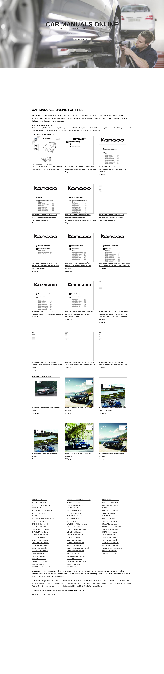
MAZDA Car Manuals (74, 594)
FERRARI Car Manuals (40, 604)
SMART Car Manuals (109, 557)
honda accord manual (81, 130)
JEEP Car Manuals (73, 548)
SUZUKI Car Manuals (109, 571)
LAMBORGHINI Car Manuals (77, 557)
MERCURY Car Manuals (75, 604)
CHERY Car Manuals (39, 562)
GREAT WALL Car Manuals (41, 631)
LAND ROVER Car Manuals (76, 567)
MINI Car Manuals (73, 608)
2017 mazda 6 (88, 128)
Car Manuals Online (82, 24)
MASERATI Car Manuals (75, 590)
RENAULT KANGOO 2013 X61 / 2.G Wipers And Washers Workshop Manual (112, 174)
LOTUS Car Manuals (74, 581)
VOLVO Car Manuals (109, 604)
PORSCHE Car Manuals (110, 525)
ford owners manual (50, 130)
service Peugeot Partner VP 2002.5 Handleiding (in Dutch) (71, 664)
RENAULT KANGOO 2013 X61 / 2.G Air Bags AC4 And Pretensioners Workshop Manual (79, 320)
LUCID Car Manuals (74, 585)
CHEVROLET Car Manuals (41, 567)
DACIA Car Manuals (38, 581)
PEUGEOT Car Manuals (75, 631)
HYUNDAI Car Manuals (75, 530)
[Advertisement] (82, 83)
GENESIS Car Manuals (40, 622)
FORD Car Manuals (38, 613)
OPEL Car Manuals (73, 627)
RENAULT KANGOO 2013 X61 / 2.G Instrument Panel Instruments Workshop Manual (45, 271)
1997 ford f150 (77, 128)
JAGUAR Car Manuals (74, 544)
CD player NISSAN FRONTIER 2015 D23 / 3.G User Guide (82, 661)
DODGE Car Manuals (39, 599)
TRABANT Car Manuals (110, 590)
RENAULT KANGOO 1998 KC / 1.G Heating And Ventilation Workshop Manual (47, 371)
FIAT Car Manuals (38, 608)
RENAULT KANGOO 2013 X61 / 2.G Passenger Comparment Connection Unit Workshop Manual (80, 223)
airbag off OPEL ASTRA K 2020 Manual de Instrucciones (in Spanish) (69, 658)
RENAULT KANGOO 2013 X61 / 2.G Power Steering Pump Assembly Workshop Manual (45, 223)
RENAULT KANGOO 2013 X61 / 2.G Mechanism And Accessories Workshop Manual (111, 223)
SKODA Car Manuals (109, 553)
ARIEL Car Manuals (38, 530)
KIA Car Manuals (73, 553)
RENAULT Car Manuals (110, 534)
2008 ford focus (99, 128)
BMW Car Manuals (38, 544)
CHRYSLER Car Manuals (40, 571)
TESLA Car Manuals (109, 581)
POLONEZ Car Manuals (110, 516)
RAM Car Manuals (108, 530)
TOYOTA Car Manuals (109, 585)
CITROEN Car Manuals (40, 576)
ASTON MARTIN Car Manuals (42, 534)
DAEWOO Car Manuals (40, 585)
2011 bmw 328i (110, 128)
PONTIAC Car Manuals (110, 520)
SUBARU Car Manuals (110, 567)
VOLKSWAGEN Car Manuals (112, 599)
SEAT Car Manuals (108, 548)
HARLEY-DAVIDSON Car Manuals (79, 516)
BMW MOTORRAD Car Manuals (43, 548)
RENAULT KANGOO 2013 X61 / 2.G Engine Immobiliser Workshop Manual (78, 271)
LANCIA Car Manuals (74, 562)
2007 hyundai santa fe (123, 128)
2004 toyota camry (65, 128)
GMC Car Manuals (38, 627)
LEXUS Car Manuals (74, 571)
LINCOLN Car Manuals (75, 576)
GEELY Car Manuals (39, 618)
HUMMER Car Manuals (75, 525)
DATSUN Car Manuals (39, 594)
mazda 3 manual (94, 130)
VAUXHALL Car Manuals (110, 594)
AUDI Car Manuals (38, 539)
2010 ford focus (37, 128)
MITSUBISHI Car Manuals (76, 613)
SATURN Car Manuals (109, 544)
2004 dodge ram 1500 (50, 128)
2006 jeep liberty (37, 130)
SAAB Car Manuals (108, 539)
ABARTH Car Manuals (39, 516)
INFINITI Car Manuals (74, 534)
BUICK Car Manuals (39, 553)
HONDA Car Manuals (74, 520)
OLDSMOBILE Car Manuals (76, 622)
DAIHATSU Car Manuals (40, 590)
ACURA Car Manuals (39, 520)
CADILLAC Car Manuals (40, 557)
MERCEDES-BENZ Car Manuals (78, 599)
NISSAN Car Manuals (74, 618)
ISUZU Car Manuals (74, 539)
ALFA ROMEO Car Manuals (41, 525)
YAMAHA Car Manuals (110, 608)
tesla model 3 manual (65, 130)
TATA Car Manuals (108, 576)
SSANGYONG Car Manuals (111, 562)
